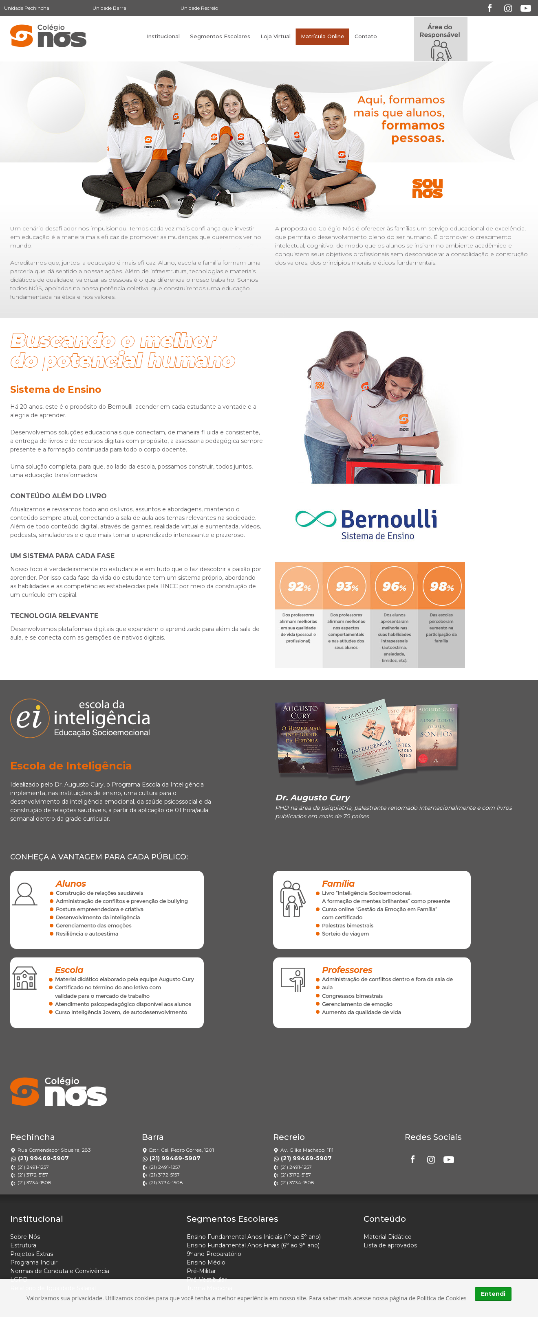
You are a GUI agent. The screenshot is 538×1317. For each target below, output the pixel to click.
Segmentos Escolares (220, 36)
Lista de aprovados (390, 1245)
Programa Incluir (33, 1262)
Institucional (163, 36)
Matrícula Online (322, 36)
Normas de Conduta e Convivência (59, 1271)
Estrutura (23, 1245)
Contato (366, 36)
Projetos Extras (31, 1254)
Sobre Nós (25, 1236)
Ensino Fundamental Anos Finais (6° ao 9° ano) (253, 1245)
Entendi (493, 1293)
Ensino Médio (206, 1262)
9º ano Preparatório (214, 1254)
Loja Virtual (275, 36)
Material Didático (388, 1236)
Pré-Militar (201, 1271)
